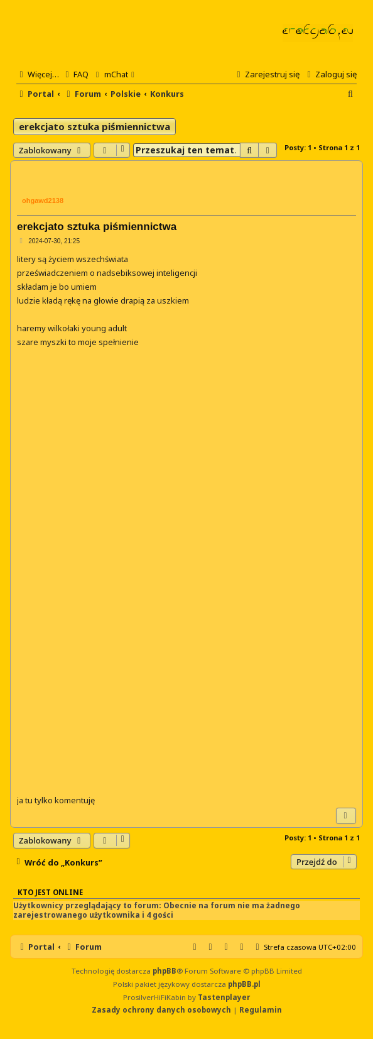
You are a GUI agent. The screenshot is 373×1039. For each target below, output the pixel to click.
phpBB (164, 971)
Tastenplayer (224, 997)
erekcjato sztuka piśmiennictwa (94, 126)
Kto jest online (50, 892)
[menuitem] (75, 74)
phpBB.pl (244, 984)
